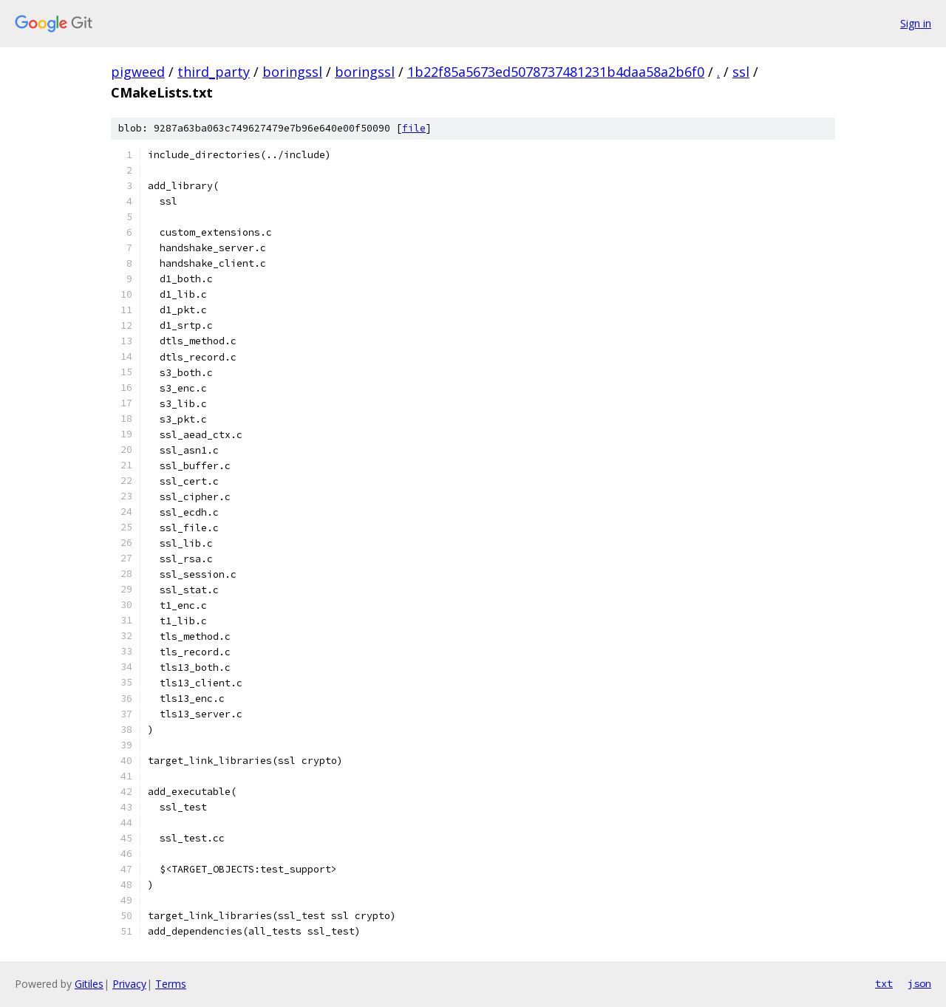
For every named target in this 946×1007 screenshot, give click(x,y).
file (414, 128)
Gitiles (89, 984)
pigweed (138, 72)
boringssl (292, 72)
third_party (213, 72)
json (919, 983)
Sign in (915, 23)
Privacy (129, 984)
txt (884, 983)
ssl (740, 72)
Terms (170, 984)
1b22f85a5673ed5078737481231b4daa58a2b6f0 (555, 72)
